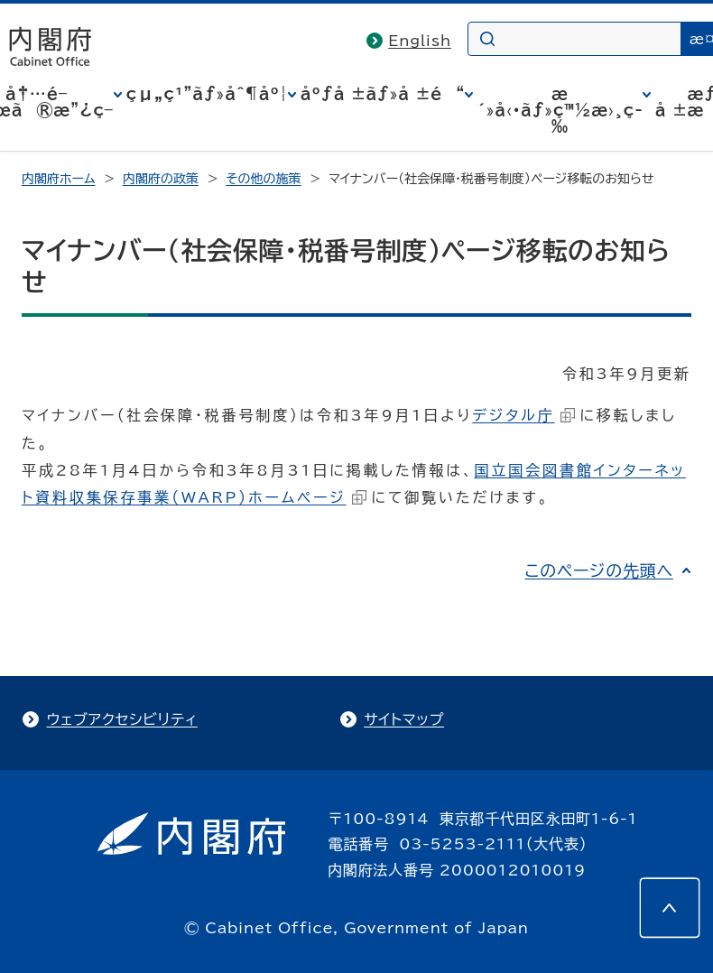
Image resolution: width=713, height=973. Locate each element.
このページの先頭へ (598, 570)
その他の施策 (263, 178)
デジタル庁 (523, 415)
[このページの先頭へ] (670, 908)
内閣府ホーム (58, 178)
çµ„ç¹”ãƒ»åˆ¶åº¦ (207, 94)
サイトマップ (404, 719)
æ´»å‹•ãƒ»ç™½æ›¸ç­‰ (560, 110)
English (419, 40)
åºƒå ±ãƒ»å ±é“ (383, 94)
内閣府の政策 (161, 178)
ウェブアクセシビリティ (121, 719)
